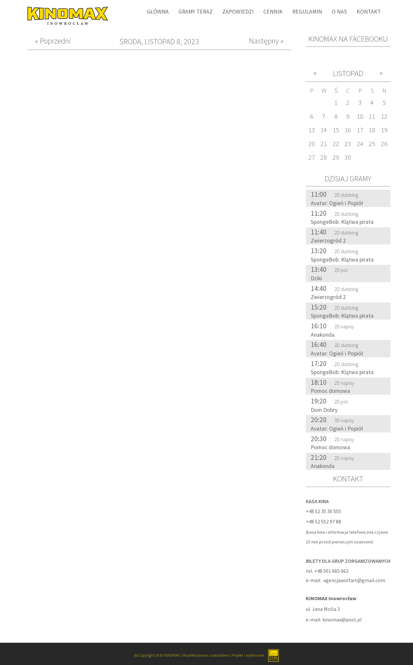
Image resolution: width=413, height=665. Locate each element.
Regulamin (307, 11)
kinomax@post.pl (342, 619)
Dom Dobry (324, 409)
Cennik (273, 11)
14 (323, 130)
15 (336, 130)
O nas (339, 11)
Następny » (266, 41)
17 (360, 130)
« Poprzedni (53, 41)
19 (384, 130)
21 (323, 144)
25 (372, 144)
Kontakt (369, 11)
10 (360, 116)
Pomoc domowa (330, 390)
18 (372, 130)
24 (360, 144)
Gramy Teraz (195, 11)
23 (348, 144)
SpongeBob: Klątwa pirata (342, 221)
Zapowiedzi (238, 11)
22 (336, 144)
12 (384, 116)
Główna (158, 11)
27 (311, 157)
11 (372, 116)
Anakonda (323, 334)
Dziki (316, 278)
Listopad (348, 73)
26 (384, 144)
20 (311, 144)
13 (311, 130)
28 (323, 157)
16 (348, 130)
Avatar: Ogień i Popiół (337, 203)
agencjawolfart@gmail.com (354, 580)
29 (336, 157)
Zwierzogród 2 (328, 240)
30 (348, 157)
